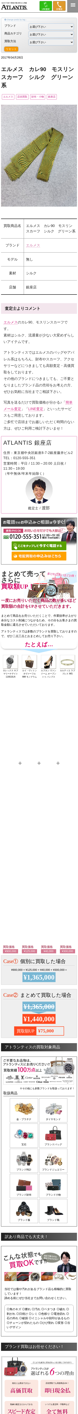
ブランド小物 (53, 1194)
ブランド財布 (23, 1194)
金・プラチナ (23, 1119)
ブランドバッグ (53, 1144)
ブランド (39, 26)
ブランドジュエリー (53, 1169)
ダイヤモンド (53, 1119)
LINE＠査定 (46, 6)
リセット (11, 49)
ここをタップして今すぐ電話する (39, 545)
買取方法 (39, 42)
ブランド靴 (53, 1220)
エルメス (8, 96)
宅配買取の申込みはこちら (39, 556)
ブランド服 (24, 1220)
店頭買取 (22, 96)
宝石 (23, 1144)
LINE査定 (35, 409)
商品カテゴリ (39, 34)
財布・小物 (37, 96)
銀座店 (52, 96)
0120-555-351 (59, 6)
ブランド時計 (23, 1169)
